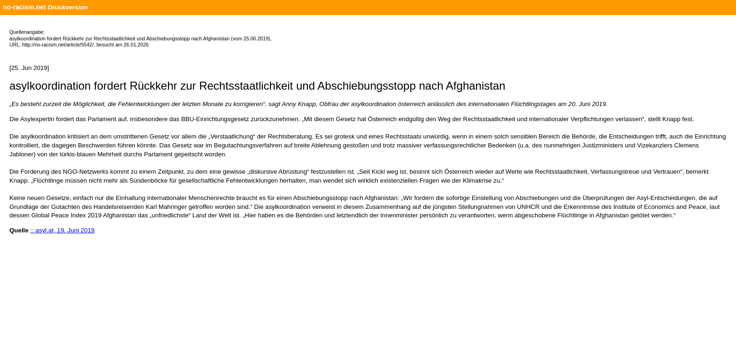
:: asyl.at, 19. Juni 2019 (62, 230)
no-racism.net (24, 7)
